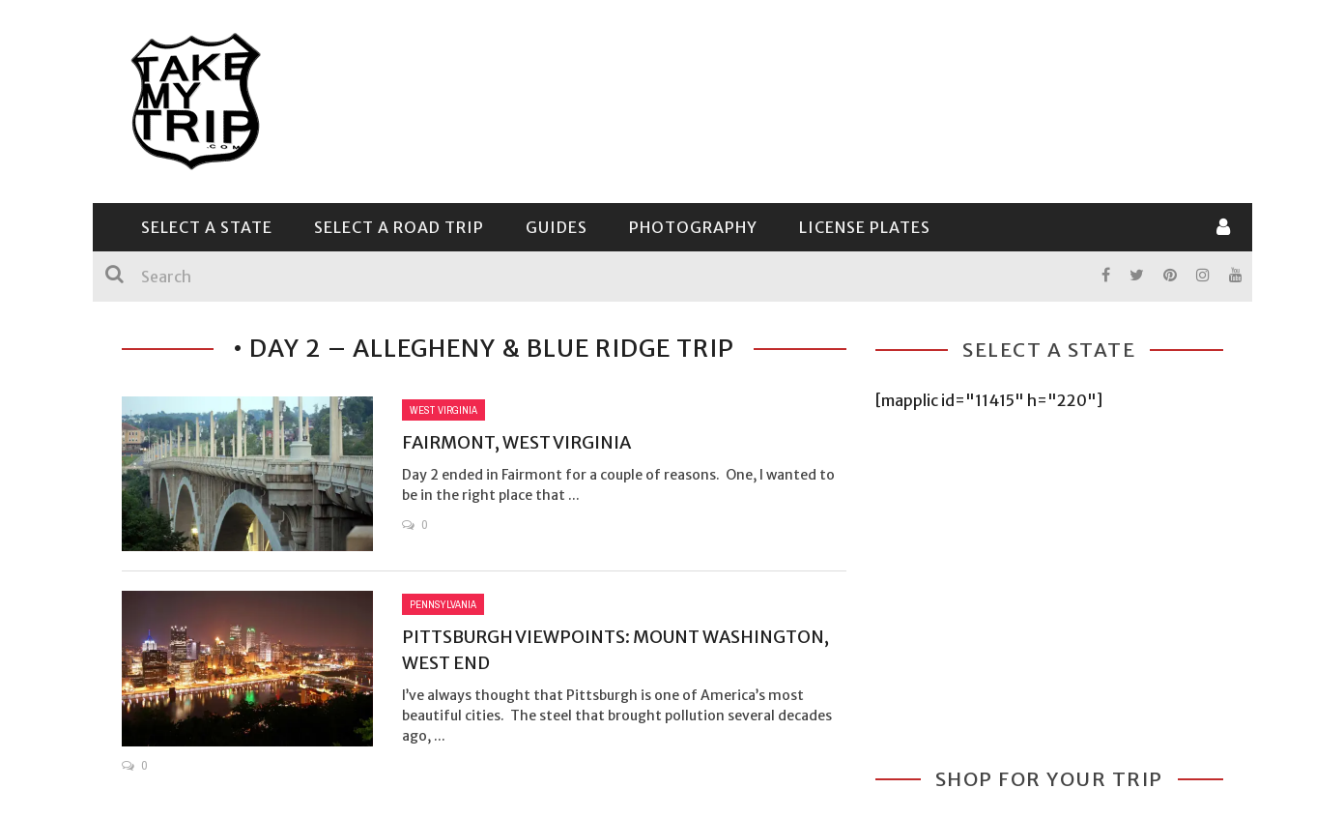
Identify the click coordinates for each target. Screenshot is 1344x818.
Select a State (206, 227)
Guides (556, 227)
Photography (693, 227)
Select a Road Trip (399, 227)
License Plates (864, 227)
